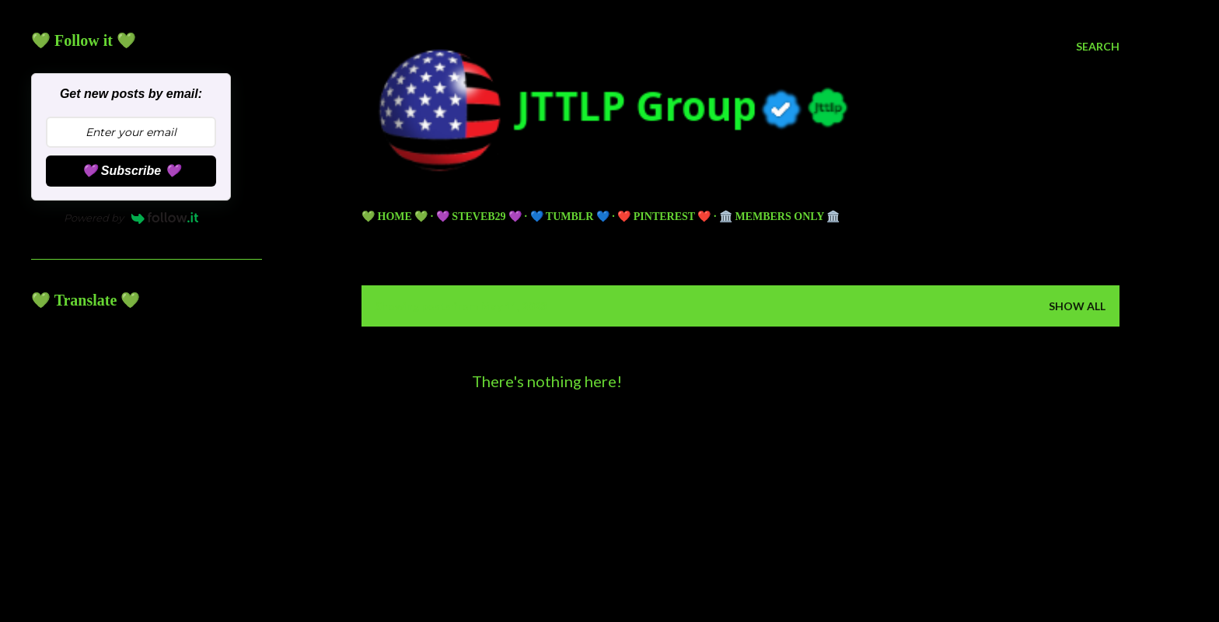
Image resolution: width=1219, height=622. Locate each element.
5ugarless (779, 551)
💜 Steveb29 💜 (479, 216)
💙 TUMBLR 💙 (570, 216)
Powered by (131, 217)
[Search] (1097, 46)
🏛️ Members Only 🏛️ (779, 216)
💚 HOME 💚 (395, 216)
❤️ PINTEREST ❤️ (664, 216)
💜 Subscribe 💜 (131, 170)
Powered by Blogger (740, 522)
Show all (1077, 306)
